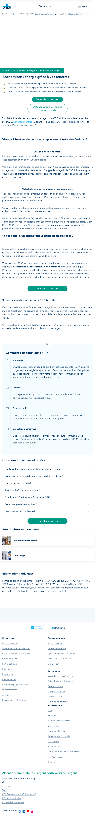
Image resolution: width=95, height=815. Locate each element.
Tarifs (4, 790)
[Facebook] (19, 810)
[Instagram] (32, 810)
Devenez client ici (22, 122)
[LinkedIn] (24, 810)
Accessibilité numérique (13, 802)
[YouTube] (28, 810)
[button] (83, 6)
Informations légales (11, 798)
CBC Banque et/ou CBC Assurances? (19, 794)
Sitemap (6, 786)
